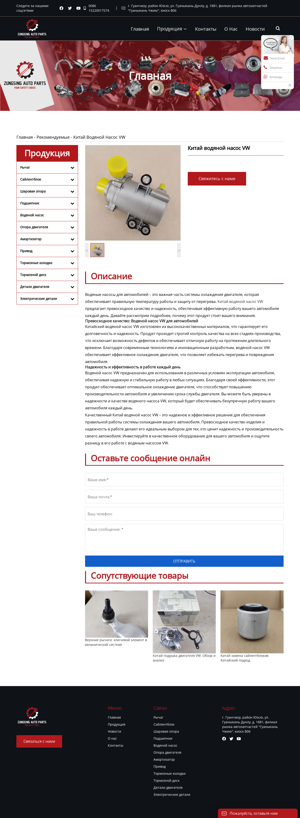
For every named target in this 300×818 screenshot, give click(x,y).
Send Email (274, 58)
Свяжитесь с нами (216, 178)
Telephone (273, 67)
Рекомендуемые (53, 137)
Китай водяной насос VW (240, 301)
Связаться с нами (39, 741)
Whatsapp (273, 77)
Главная (24, 137)
